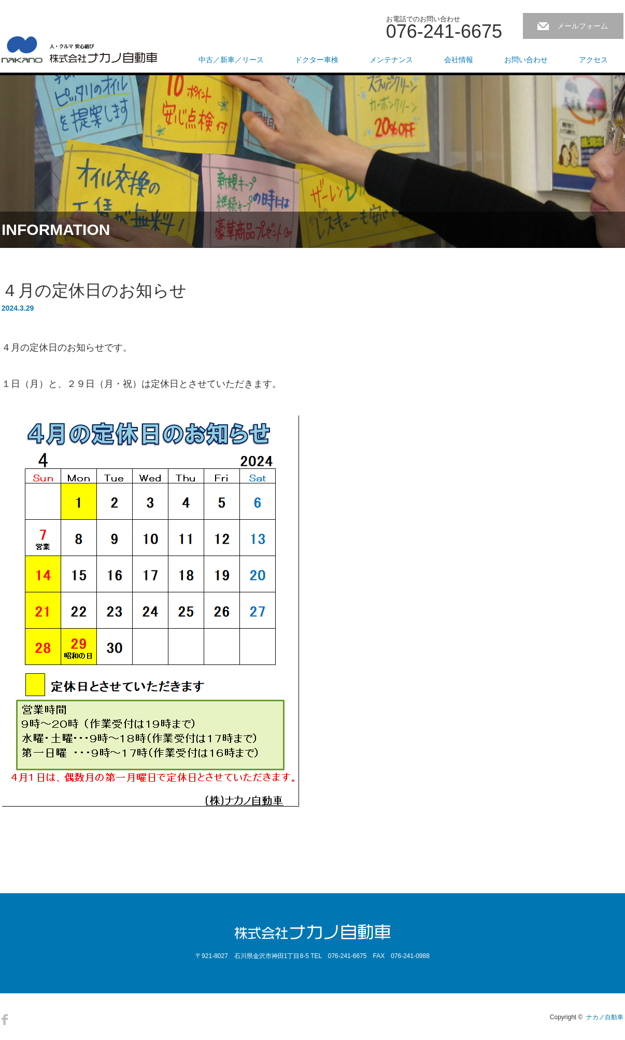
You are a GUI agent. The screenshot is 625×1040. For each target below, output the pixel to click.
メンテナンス (391, 60)
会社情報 (458, 60)
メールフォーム (582, 26)
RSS (22, 1019)
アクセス (593, 60)
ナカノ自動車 (604, 1017)
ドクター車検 (316, 60)
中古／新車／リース (231, 60)
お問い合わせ (526, 60)
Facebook (5, 1019)
